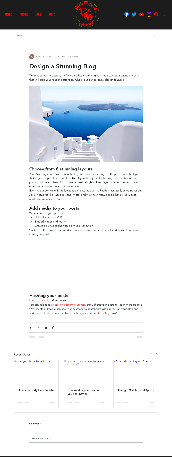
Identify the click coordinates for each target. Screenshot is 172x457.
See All (154, 354)
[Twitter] (134, 14)
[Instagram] (149, 14)
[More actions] (141, 57)
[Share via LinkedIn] (45, 327)
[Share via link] (53, 327)
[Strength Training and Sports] (136, 372)
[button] (154, 35)
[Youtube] (142, 14)
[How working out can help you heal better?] (86, 372)
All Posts (18, 35)
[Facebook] (127, 14)
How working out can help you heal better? (84, 392)
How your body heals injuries (36, 390)
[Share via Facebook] (30, 327)
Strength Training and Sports (135, 390)
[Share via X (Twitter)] (38, 327)
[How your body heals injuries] (36, 372)
